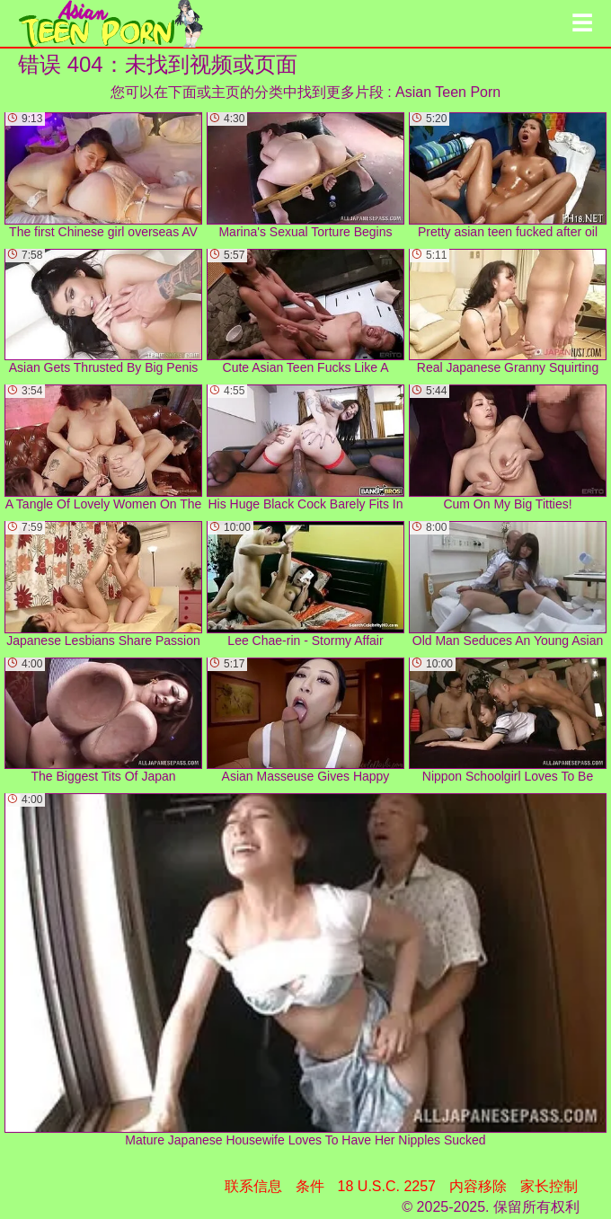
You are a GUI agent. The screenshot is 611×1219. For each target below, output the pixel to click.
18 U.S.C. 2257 (387, 1186)
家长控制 (549, 1186)
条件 (310, 1186)
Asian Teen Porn (447, 92)
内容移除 (478, 1186)
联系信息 (253, 1186)
